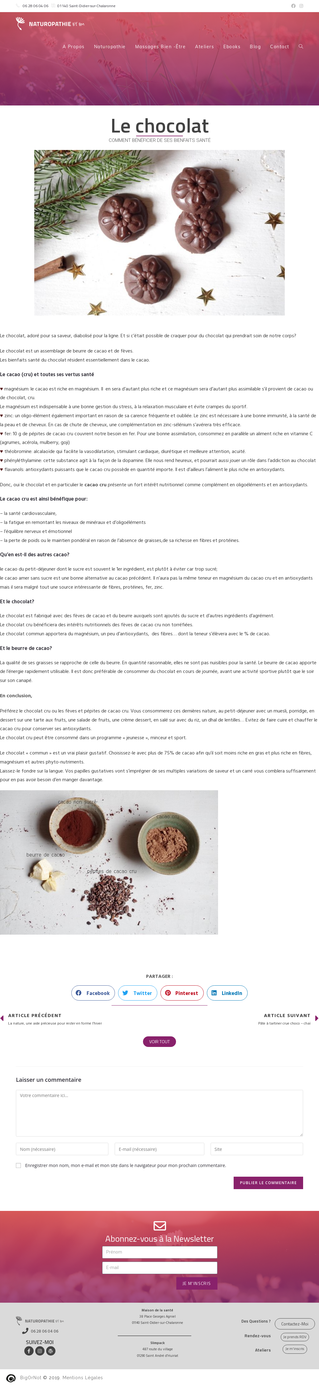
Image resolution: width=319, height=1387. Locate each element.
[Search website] (301, 46)
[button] (93, 993)
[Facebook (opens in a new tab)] (293, 6)
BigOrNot (30, 1377)
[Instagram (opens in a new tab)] (300, 6)
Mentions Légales (83, 1377)
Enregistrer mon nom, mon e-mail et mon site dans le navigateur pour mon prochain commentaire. (125, 1165)
